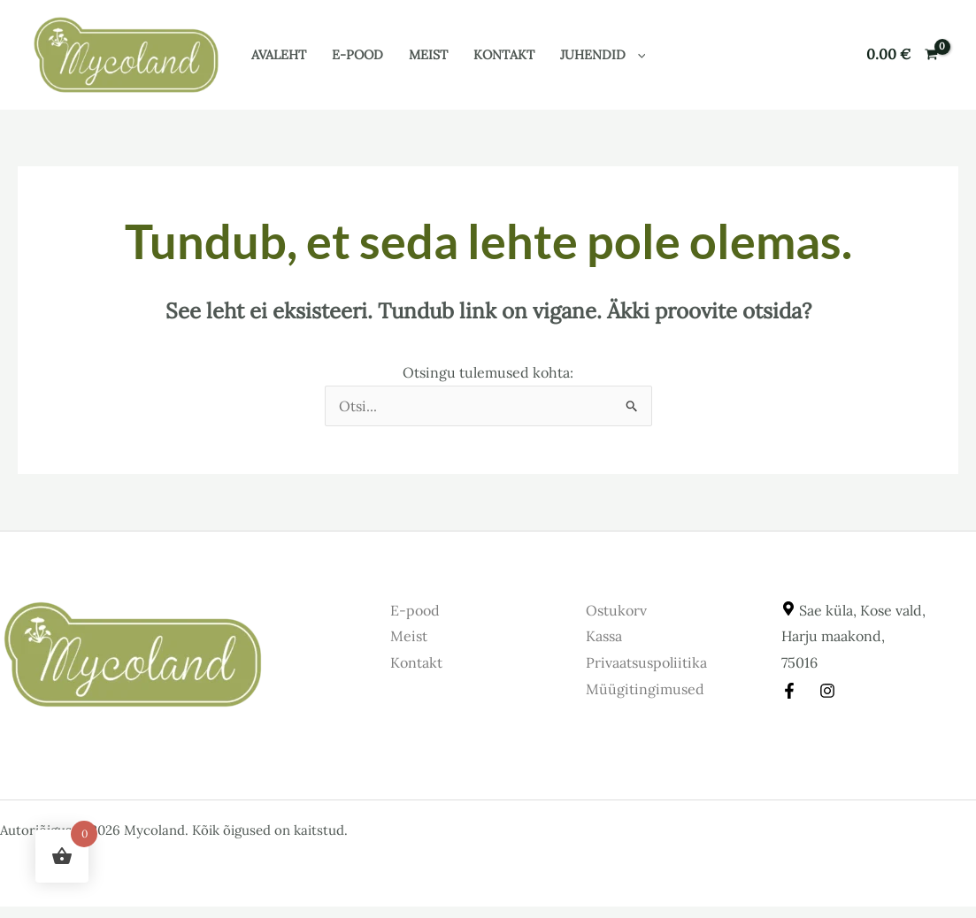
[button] (637, 55)
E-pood (357, 55)
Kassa (604, 636)
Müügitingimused (645, 689)
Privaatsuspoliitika (646, 662)
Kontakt (503, 55)
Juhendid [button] (603, 55)
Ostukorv (616, 610)
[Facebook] (789, 691)
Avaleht (278, 55)
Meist (428, 55)
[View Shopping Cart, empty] (901, 55)
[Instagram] (827, 691)
